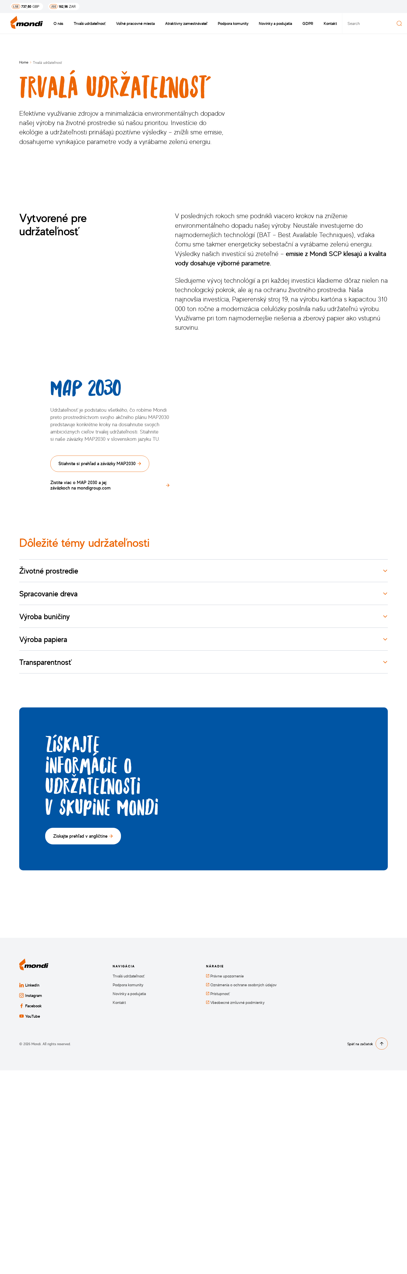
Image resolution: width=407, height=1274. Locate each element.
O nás (58, 23)
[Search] (399, 23)
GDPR (307, 23)
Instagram (30, 1198)
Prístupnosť (218, 1197)
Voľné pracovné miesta (135, 23)
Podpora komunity (233, 23)
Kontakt (330, 23)
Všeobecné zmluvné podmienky (235, 1206)
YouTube (29, 1219)
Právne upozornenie (225, 1179)
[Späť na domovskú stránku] (26, 23)
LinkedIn (29, 1188)
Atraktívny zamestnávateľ (186, 23)
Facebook (30, 1209)
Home (23, 62)
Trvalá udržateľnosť (90, 23)
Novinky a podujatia (275, 23)
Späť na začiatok (367, 1247)
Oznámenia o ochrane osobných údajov (241, 1188)
